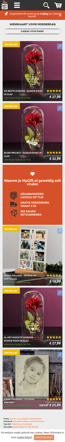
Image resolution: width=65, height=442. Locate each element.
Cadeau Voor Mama (32, 31)
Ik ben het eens (44, 437)
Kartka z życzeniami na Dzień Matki (26, 418)
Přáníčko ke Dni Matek (22, 424)
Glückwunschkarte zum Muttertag (28, 421)
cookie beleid (24, 437)
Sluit (60, 15)
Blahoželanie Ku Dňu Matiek (25, 427)
